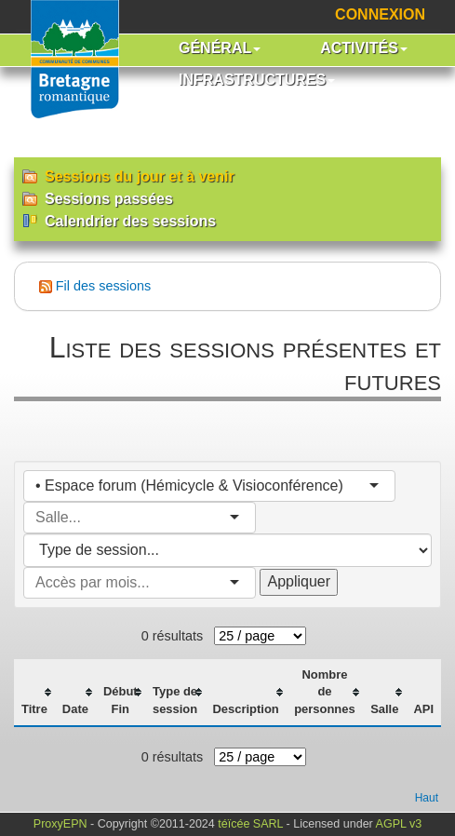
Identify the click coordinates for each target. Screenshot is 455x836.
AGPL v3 (399, 823)
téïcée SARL (250, 823)
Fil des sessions (103, 285)
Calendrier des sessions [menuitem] (119, 221)
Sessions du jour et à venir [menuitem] (128, 176)
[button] (219, 50)
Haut (426, 797)
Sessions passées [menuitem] (97, 199)
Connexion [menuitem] (380, 14)
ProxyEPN (60, 823)
